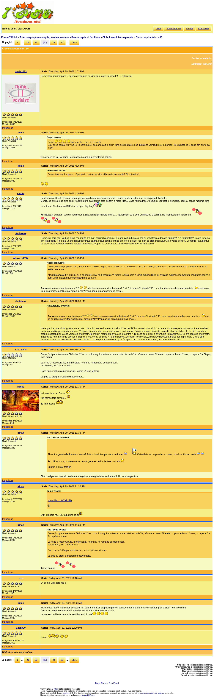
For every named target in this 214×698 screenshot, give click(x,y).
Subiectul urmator (201, 64)
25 (62, 42)
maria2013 (21, 71)
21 (27, 42)
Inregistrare (203, 28)
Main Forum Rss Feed (107, 683)
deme (21, 132)
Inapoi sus (7, 128)
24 (54, 42)
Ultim (74, 42)
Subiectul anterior (202, 58)
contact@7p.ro (88, 695)
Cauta (158, 28)
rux (21, 578)
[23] (45, 42)
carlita (20, 193)
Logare (189, 28)
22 (36, 42)
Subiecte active (173, 28)
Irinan (21, 432)
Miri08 (20, 386)
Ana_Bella (20, 349)
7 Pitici (55, 689)
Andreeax (20, 233)
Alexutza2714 (20, 258)
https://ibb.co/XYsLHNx (60, 500)
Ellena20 (21, 627)
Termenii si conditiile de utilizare (151, 693)
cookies (66, 693)
